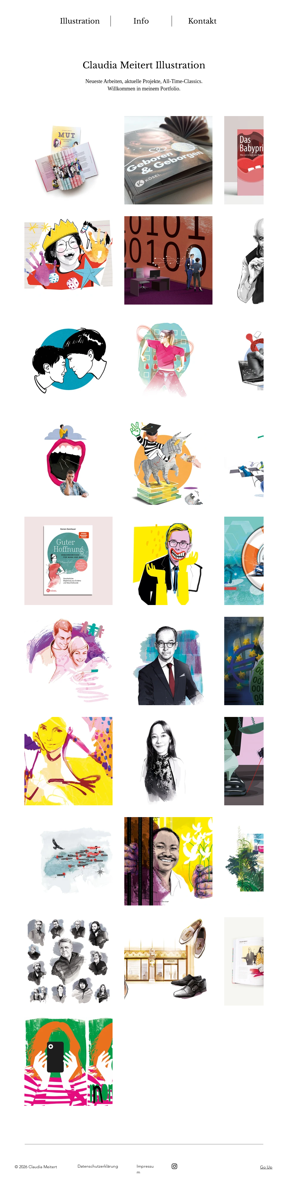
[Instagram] (174, 1166)
